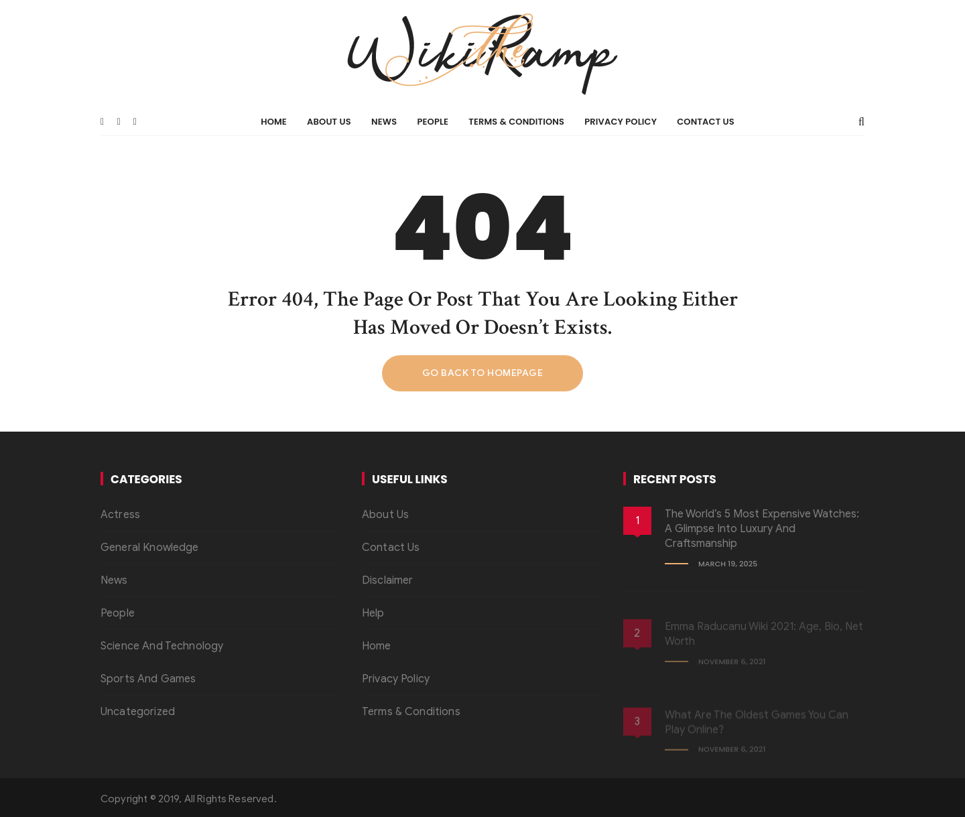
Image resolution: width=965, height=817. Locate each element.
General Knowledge (150, 547)
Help (373, 613)
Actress (120, 514)
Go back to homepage (482, 373)
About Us (329, 121)
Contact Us (705, 121)
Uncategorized (138, 711)
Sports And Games (148, 679)
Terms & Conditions (516, 121)
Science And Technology (162, 646)
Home (274, 121)
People (432, 121)
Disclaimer (387, 580)
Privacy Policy (620, 121)
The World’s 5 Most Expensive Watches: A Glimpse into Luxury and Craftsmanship (762, 529)
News (384, 121)
